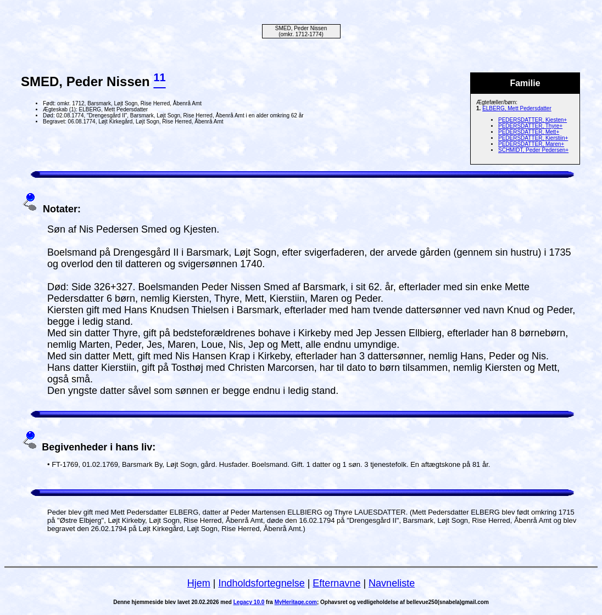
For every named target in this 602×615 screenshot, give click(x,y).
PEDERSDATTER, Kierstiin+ (533, 138)
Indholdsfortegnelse (262, 583)
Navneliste (392, 583)
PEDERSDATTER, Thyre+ (530, 126)
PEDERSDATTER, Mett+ (528, 132)
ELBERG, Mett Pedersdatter (516, 108)
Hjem (198, 583)
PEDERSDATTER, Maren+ (531, 144)
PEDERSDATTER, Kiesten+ (532, 120)
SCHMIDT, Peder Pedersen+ (533, 150)
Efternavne (336, 583)
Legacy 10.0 (249, 602)
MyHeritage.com (296, 602)
